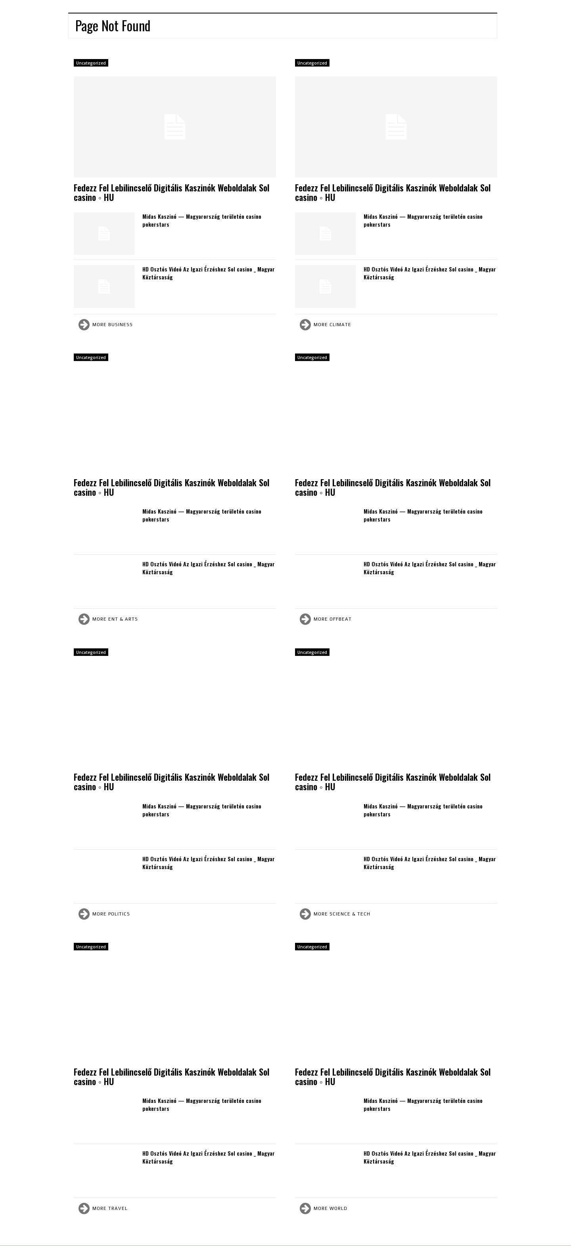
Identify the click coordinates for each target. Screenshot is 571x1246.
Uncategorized (91, 63)
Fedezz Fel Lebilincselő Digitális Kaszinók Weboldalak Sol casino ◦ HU (171, 192)
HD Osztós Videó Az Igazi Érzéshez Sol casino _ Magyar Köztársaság (208, 273)
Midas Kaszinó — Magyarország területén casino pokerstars (201, 220)
